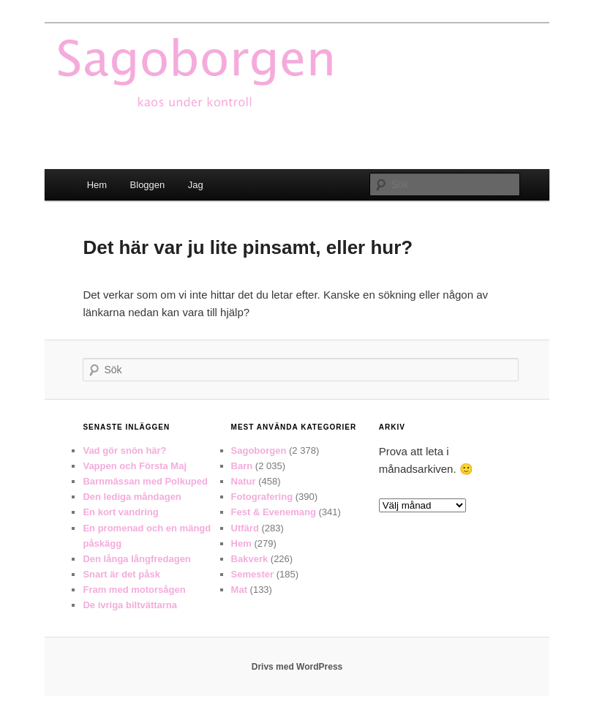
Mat (239, 589)
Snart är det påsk (121, 574)
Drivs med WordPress (297, 667)
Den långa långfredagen (136, 558)
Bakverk (249, 558)
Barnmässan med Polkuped (145, 481)
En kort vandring (120, 511)
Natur (243, 481)
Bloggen (147, 184)
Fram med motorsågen (134, 589)
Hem (97, 184)
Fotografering (262, 496)
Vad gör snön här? (124, 450)
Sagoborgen (259, 450)
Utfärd (245, 528)
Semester (252, 574)
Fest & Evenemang (273, 511)
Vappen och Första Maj (135, 465)
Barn (242, 465)
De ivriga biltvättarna (130, 604)
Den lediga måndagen (132, 496)
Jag (195, 184)
